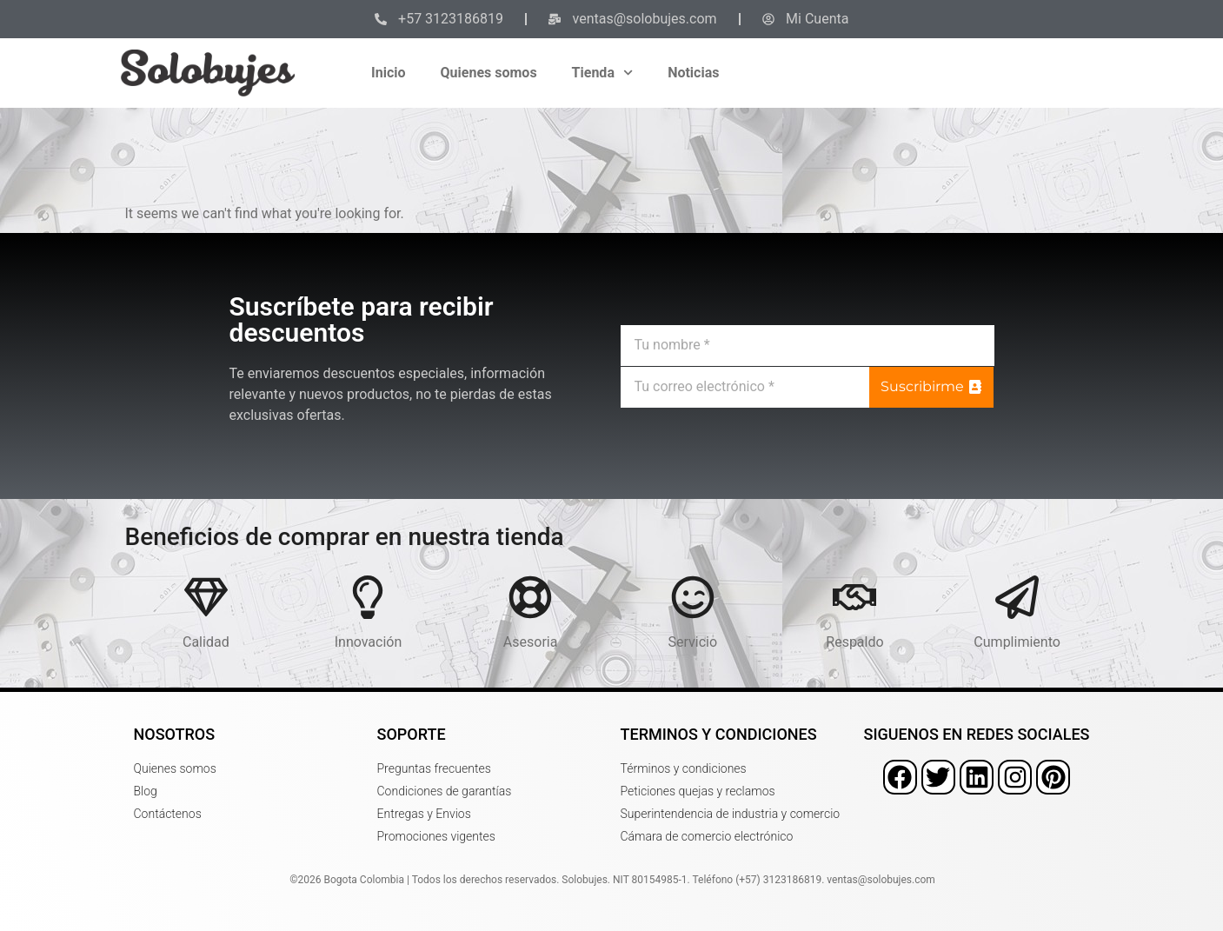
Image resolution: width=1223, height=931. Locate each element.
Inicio (388, 72)
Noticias (693, 72)
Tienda (603, 72)
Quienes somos (489, 72)
